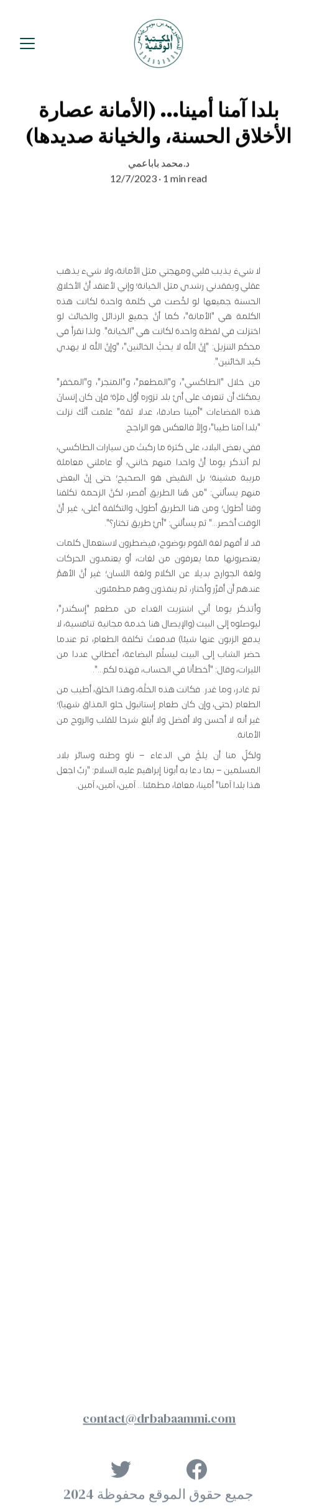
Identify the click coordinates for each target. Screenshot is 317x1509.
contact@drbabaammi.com (159, 1419)
